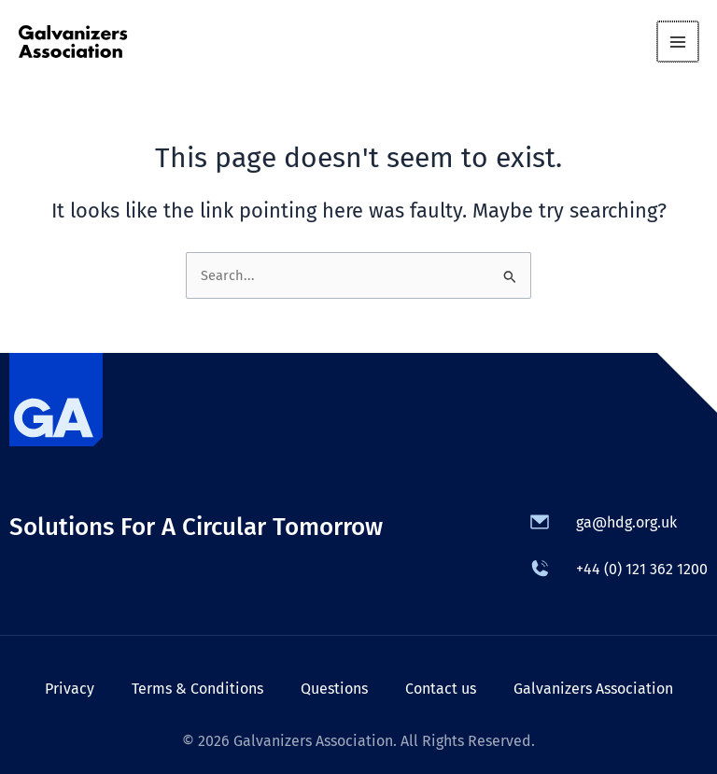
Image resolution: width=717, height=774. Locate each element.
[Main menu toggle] (678, 42)
